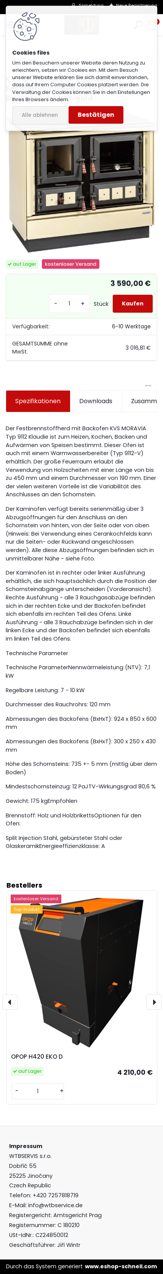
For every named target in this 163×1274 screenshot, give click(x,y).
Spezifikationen (38, 401)
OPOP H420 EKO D (37, 1057)
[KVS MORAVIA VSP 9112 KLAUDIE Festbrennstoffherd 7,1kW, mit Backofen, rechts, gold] (81, 182)
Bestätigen (96, 114)
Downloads (95, 401)
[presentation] (10, 1002)
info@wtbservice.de (55, 1205)
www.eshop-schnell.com (121, 1266)
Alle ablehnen (40, 115)
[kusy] (69, 303)
